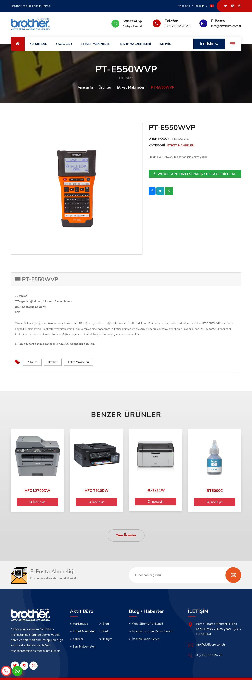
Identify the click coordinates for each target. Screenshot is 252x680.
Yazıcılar (78, 639)
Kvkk (105, 631)
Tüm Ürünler (126, 535)
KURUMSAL (38, 44)
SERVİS (165, 44)
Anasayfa (184, 6)
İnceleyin (37, 501)
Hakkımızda (80, 623)
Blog (105, 623)
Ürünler (105, 87)
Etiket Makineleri (131, 87)
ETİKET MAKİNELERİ (96, 44)
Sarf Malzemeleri (84, 646)
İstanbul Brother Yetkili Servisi (152, 631)
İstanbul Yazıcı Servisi (146, 639)
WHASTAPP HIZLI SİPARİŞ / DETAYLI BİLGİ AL (195, 173)
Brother (52, 362)
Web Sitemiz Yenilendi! (147, 623)
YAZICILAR (64, 44)
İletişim (199, 6)
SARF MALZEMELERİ (135, 44)
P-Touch (32, 362)
